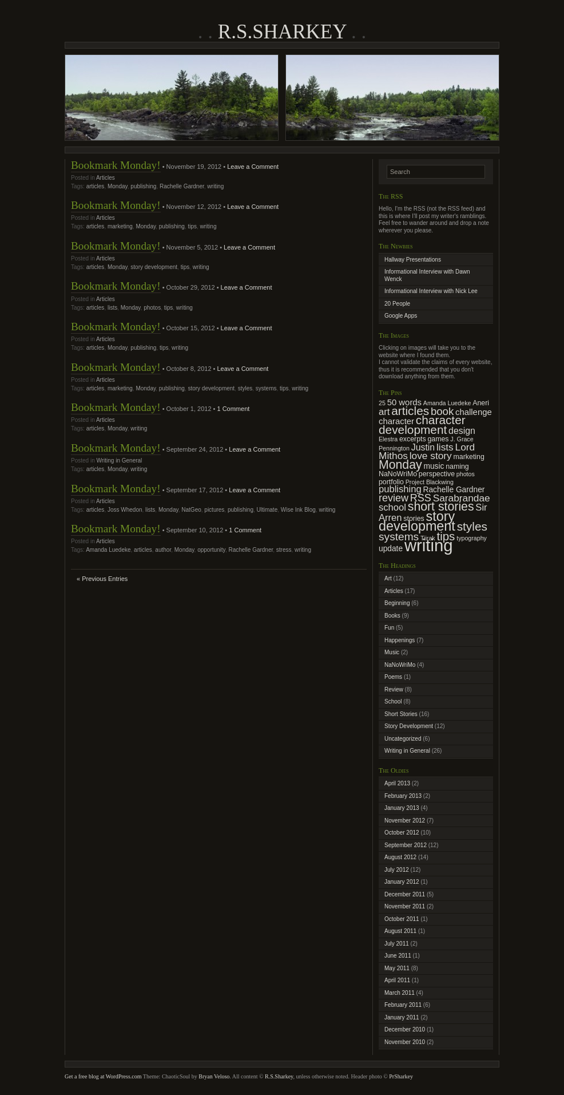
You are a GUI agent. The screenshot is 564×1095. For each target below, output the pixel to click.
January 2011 (401, 1017)
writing (215, 186)
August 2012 (400, 857)
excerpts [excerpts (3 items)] (412, 439)
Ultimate (267, 510)
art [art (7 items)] (384, 411)
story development (153, 267)
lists (112, 308)
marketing (120, 226)
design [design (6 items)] (461, 431)
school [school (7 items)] (392, 507)
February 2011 (403, 1005)
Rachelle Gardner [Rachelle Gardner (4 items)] (454, 489)
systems (266, 388)
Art (388, 578)
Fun (389, 627)
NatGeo (191, 510)
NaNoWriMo (399, 665)
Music (391, 652)
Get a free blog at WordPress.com (103, 1076)
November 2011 (404, 906)
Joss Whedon (125, 510)
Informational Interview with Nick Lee (431, 291)
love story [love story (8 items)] (431, 455)
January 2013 (401, 808)
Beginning (397, 603)
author (163, 550)
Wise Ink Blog (298, 510)
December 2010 (404, 1029)
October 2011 (401, 919)
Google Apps (400, 316)
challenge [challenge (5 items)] (473, 412)
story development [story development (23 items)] (417, 521)
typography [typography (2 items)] (471, 538)
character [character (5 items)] (396, 421)
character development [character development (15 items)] (422, 424)
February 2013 (403, 796)
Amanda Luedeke (108, 550)
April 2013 (397, 783)
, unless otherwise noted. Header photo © (341, 1076)
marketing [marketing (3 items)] (469, 457)
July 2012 (396, 870)
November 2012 (404, 820)
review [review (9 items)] (393, 498)
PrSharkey (401, 1076)
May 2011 (397, 968)
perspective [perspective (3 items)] (437, 474)
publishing (143, 186)
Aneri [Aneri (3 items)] (480, 403)
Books (392, 615)
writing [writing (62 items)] (428, 545)
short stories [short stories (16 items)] (441, 506)
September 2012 (405, 845)
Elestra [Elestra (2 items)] (388, 439)
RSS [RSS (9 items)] (420, 498)
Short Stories (401, 714)
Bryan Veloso (213, 1076)
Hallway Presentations (412, 259)
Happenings (399, 640)
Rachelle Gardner (182, 186)
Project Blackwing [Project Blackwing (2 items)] (430, 482)
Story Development (408, 726)
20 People (397, 304)
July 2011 (396, 943)
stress (284, 550)
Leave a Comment (253, 166)
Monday (118, 186)
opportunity (211, 550)
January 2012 (401, 882)
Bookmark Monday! (116, 165)
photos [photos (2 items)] (465, 474)
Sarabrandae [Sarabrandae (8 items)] (461, 498)
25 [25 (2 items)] (382, 403)
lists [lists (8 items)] (445, 447)
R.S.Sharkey (282, 32)
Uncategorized (402, 739)
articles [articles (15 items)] (410, 410)
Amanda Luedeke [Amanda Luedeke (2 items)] (447, 403)
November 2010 (404, 1042)
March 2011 (399, 993)
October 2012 (401, 832)
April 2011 (397, 980)
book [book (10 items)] (442, 411)
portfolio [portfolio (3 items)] (391, 482)
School (393, 701)
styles (245, 388)
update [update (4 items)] (391, 548)
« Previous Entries (102, 578)
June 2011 (397, 955)
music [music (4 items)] (433, 466)
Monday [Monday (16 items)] (400, 465)
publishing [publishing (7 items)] (400, 489)
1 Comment (233, 408)
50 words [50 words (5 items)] (404, 402)
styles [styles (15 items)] (472, 526)
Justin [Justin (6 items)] (423, 447)
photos (152, 308)
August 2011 (400, 931)
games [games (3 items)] (437, 439)
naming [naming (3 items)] (457, 466)
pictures (214, 510)
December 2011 (404, 894)
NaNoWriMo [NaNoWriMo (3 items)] (398, 474)
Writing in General (119, 460)
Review (393, 689)
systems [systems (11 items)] (399, 537)
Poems (393, 677)
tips (192, 226)
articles (95, 186)
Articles (105, 178)
